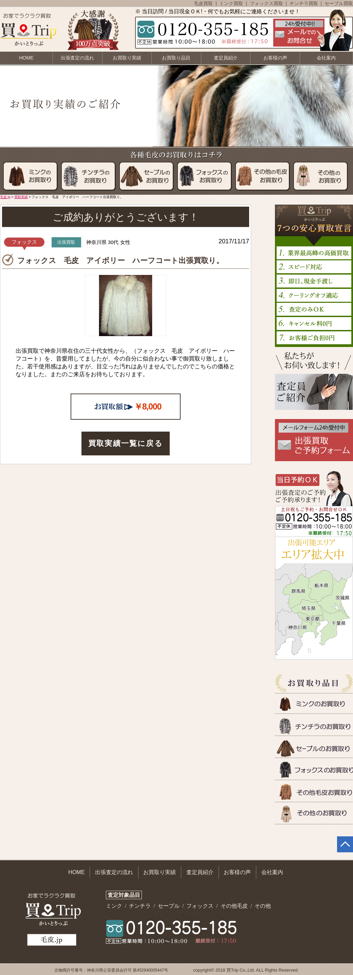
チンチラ (140, 906)
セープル (169, 906)
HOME (26, 57)
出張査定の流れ (77, 57)
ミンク (115, 906)
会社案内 (326, 57)
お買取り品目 (176, 57)
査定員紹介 (226, 57)
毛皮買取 (204, 3)
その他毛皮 (235, 906)
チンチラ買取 (304, 3)
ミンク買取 (231, 3)
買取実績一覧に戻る (125, 443)
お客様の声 (275, 57)
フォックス (200, 906)
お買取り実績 (127, 57)
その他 (263, 906)
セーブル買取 (338, 3)
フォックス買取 (267, 3)
